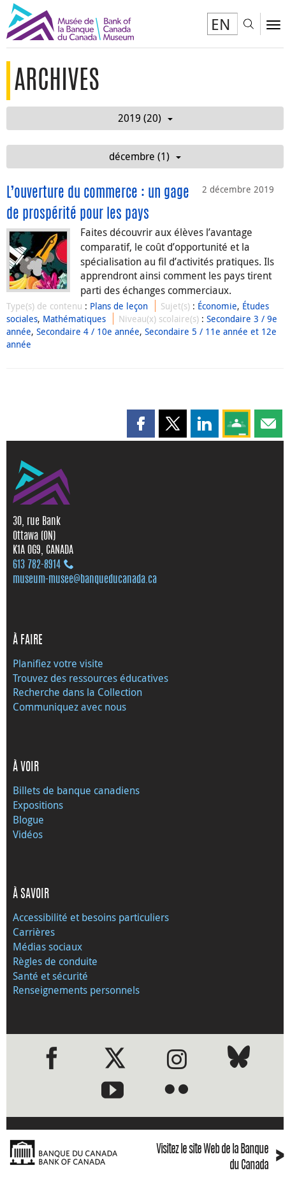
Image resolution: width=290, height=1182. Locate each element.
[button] (141, 424)
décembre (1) (145, 156)
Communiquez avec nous (69, 707)
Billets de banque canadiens (76, 790)
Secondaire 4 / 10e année (88, 331)
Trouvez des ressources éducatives (90, 678)
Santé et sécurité (50, 976)
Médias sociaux (47, 947)
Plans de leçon (119, 306)
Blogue (28, 820)
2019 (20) (145, 118)
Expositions (38, 805)
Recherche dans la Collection (77, 692)
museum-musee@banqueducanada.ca (85, 580)
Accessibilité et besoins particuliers (91, 917)
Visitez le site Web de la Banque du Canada (220, 1158)
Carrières (34, 932)
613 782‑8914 (37, 565)
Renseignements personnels (76, 990)
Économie (217, 306)
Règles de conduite (55, 961)
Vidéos (28, 834)
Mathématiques (74, 319)
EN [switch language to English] (221, 24)
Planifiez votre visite (58, 663)
